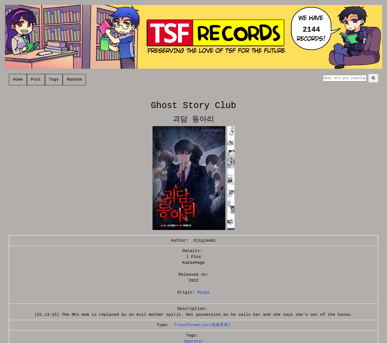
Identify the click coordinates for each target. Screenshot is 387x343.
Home (18, 79)
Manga (203, 292)
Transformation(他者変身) (202, 325)
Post (36, 79)
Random (74, 79)
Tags (54, 79)
